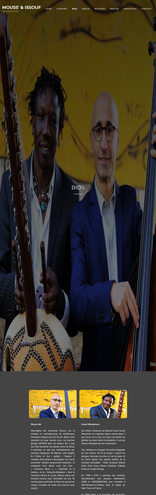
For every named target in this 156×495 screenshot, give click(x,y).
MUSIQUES (99, 9)
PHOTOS (114, 9)
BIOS (74, 9)
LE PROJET (62, 9)
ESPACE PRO (130, 9)
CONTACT (146, 9)
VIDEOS (86, 9)
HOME (49, 9)
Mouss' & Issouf (21, 7)
